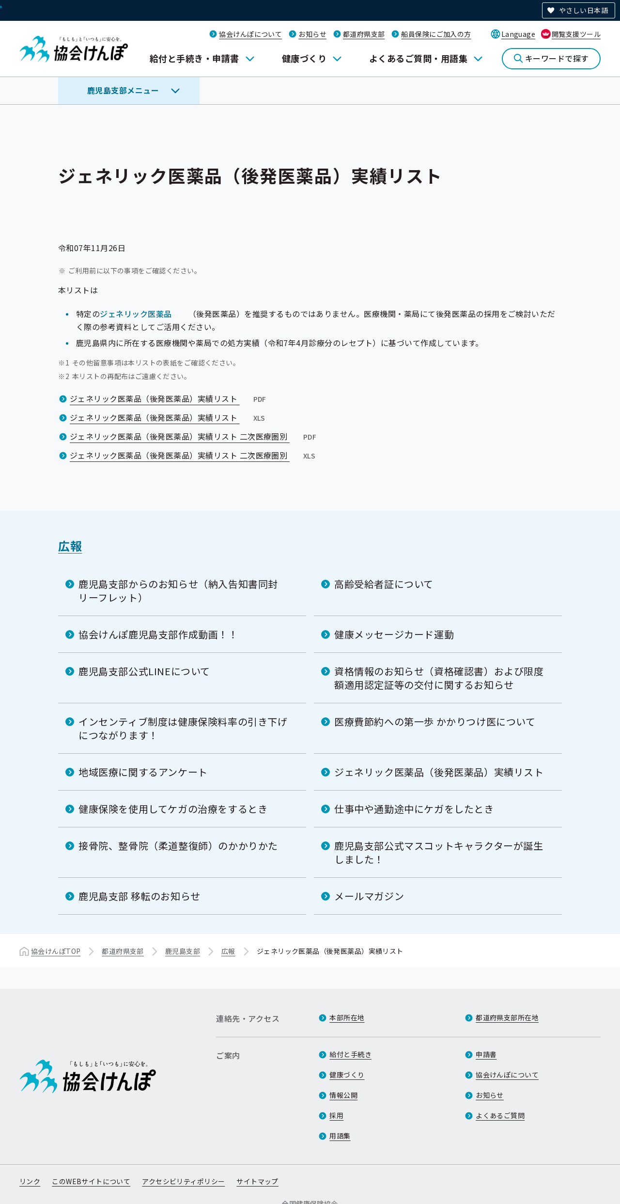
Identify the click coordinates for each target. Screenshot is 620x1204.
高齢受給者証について (384, 584)
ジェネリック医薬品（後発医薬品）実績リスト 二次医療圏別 (194, 436)
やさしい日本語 (583, 10)
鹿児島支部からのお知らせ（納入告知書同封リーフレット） (178, 590)
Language (518, 34)
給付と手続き (350, 1054)
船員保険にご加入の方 (436, 34)
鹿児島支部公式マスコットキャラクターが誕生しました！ (438, 852)
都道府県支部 (364, 34)
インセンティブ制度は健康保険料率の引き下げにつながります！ (183, 728)
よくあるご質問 (500, 1115)
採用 (336, 1115)
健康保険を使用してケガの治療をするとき (172, 809)
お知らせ (312, 34)
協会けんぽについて (250, 34)
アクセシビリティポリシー (183, 1181)
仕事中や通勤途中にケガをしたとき (414, 809)
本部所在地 (346, 1017)
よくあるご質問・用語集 (418, 58)
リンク (29, 1181)
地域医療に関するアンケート (143, 772)
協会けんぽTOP (55, 951)
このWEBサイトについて (91, 1181)
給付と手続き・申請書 (194, 58)
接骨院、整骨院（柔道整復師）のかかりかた (178, 846)
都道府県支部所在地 (507, 1017)
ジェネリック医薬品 (135, 313)
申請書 (486, 1054)
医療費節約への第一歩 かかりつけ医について (435, 721)
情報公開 (343, 1095)
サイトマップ (257, 1181)
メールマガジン (369, 896)
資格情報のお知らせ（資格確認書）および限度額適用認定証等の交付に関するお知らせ (439, 678)
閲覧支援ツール (576, 34)
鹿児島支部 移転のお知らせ (139, 896)
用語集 (339, 1136)
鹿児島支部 (182, 951)
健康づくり (304, 58)
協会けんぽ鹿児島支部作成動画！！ (158, 634)
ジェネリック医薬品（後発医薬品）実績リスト (169, 398)
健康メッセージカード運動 (394, 634)
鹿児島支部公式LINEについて (144, 671)
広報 (70, 545)
